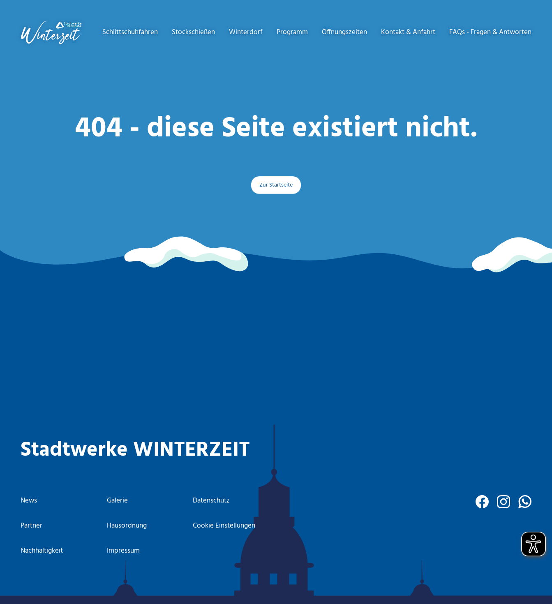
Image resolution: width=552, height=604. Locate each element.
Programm (292, 32)
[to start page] (51, 32)
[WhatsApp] (524, 501)
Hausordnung (127, 525)
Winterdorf (246, 32)
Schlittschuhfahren (130, 32)
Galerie (117, 500)
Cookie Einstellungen (224, 525)
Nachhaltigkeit (42, 550)
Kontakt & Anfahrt (408, 32)
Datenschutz (211, 500)
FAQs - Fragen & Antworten (490, 32)
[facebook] (482, 501)
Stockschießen (193, 32)
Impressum (123, 550)
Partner (31, 525)
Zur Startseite (276, 185)
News (29, 500)
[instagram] (503, 501)
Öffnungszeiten (344, 32)
